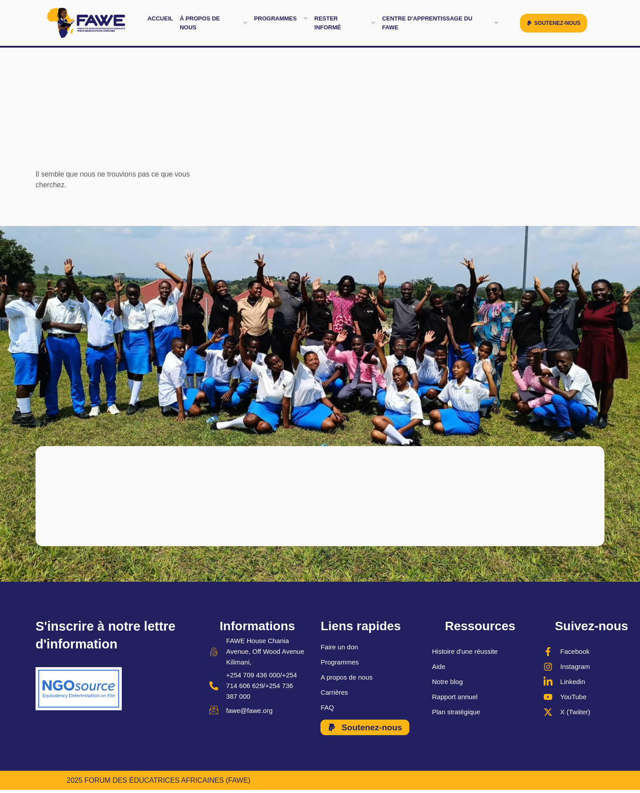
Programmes (281, 18)
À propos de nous (213, 23)
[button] (553, 23)
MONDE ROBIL (548, 781)
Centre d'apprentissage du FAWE (440, 23)
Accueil (160, 18)
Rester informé (344, 23)
